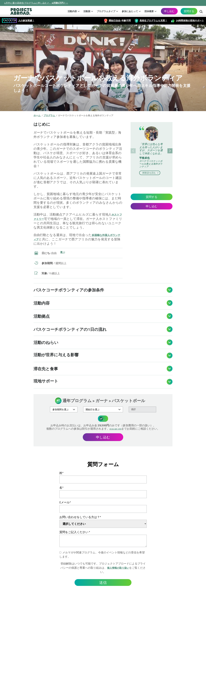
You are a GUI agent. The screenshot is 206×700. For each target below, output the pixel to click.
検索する (201, 12)
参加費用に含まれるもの (103, 418)
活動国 (86, 11)
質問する (189, 11)
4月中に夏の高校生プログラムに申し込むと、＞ (36, 3)
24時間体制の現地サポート (190, 20)
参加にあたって (130, 11)
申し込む (169, 11)
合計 (133, 409)
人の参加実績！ (26, 20)
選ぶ (63, 253)
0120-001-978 (115, 428)
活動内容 (72, 11)
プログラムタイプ (106, 11)
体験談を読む (150, 172)
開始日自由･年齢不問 (120, 20)
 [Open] (169, 289)
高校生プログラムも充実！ (153, 20)
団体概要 (149, 11)
